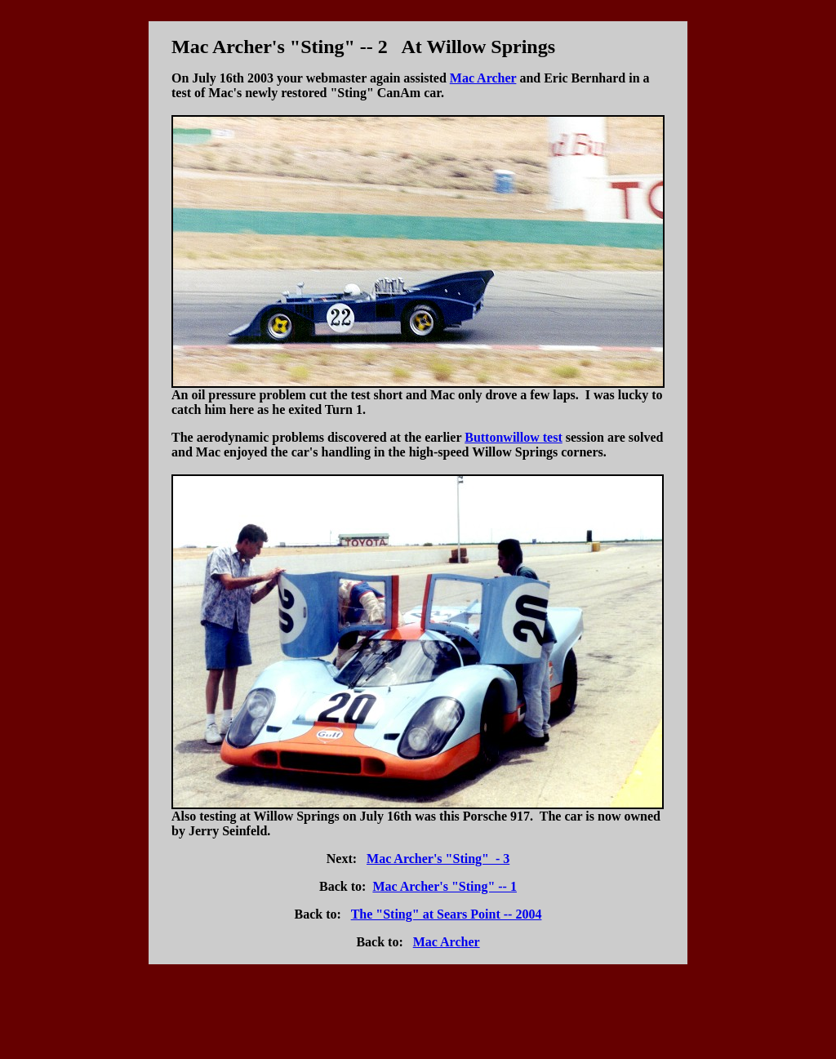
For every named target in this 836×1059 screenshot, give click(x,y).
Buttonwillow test (514, 437)
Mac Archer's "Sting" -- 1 (444, 886)
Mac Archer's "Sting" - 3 (438, 858)
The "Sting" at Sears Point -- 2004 (446, 914)
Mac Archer (483, 78)
